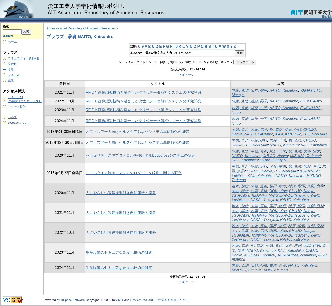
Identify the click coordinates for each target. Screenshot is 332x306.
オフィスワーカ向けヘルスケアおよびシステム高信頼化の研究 (137, 132)
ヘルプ (12, 117)
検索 (6, 26)
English (327, 16)
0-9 (141, 46)
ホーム (12, 41)
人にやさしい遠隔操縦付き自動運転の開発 (121, 193)
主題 (11, 80)
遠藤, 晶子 (258, 101)
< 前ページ (187, 74)
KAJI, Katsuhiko (288, 134)
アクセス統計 (17, 106)
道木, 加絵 (240, 186)
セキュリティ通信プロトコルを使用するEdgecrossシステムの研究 (140, 155)
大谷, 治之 (311, 151)
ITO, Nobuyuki (315, 134)
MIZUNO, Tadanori (305, 156)
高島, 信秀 (311, 246)
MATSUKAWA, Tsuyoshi (288, 196)
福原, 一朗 (258, 108)
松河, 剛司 (296, 186)
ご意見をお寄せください (172, 300)
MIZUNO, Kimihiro (246, 270)
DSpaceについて (19, 122)
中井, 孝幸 (240, 191)
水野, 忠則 (277, 151)
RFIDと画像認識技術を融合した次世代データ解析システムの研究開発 (143, 92)
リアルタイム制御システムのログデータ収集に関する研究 (134, 173)
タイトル (14, 75)
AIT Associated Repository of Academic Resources (81, 28)
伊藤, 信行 (293, 130)
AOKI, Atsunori (276, 270)
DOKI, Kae (278, 191)
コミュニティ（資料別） (24, 58)
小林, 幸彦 (277, 166)
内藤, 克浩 (240, 90)
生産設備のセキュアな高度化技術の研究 (119, 252)
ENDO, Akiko (311, 101)
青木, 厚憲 (277, 265)
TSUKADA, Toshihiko (249, 196)
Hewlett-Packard (141, 300)
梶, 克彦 (275, 130)
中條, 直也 (240, 130)
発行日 (12, 64)
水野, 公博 (258, 265)
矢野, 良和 (315, 186)
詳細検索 (8, 36)
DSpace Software (73, 300)
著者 (11, 69)
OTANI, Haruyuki (273, 160)
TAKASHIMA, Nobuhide (296, 255)
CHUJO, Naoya (275, 156)
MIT (120, 300)
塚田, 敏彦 (277, 186)
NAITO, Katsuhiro (283, 90)
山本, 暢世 (258, 90)
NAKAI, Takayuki (264, 200)
